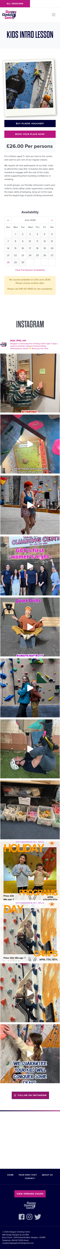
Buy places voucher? (30, 123)
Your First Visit (28, 1175)
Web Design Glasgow (10, 1235)
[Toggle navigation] (54, 14)
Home (10, 1175)
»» (52, 220)
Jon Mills (25, 1235)
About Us (47, 1175)
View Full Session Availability (30, 270)
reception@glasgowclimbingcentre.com (18, 1243)
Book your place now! (30, 134)
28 (8, 262)
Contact (30, 1178)
